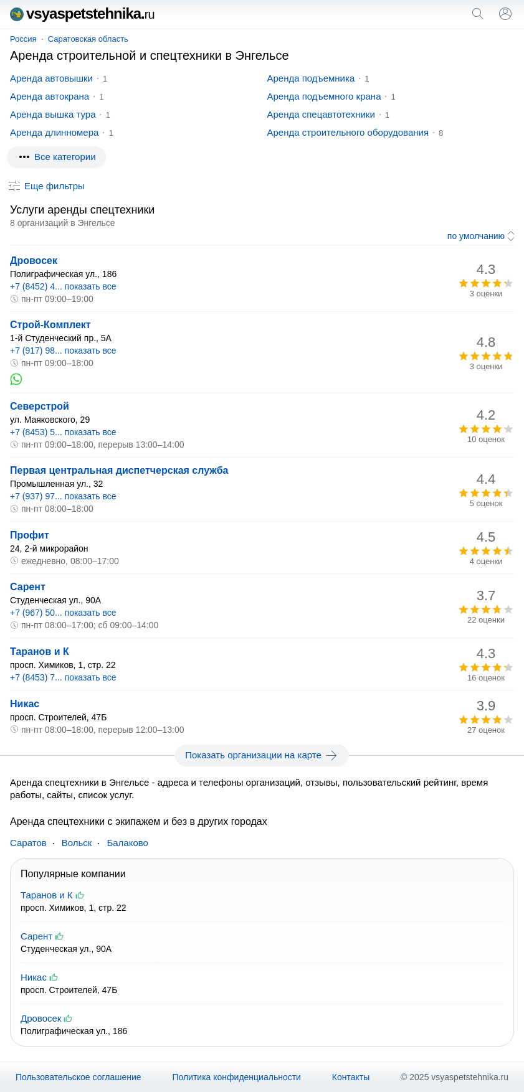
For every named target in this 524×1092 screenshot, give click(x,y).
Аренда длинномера (54, 132)
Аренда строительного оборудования (348, 132)
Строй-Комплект (50, 324)
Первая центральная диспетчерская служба (119, 470)
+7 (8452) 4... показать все (63, 286)
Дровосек (33, 260)
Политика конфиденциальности (236, 1077)
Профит (29, 535)
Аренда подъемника (311, 78)
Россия (23, 39)
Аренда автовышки (51, 78)
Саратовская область (88, 39)
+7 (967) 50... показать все (63, 613)
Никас (24, 704)
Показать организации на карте (262, 755)
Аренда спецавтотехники (321, 114)
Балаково (127, 842)
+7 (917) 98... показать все (63, 350)
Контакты (350, 1077)
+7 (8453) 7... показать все (63, 677)
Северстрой (39, 406)
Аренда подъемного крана (324, 96)
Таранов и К (39, 651)
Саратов (28, 842)
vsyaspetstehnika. (82, 13)
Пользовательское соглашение (78, 1077)
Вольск (77, 842)
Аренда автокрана (49, 96)
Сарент (27, 586)
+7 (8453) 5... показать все (63, 432)
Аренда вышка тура (52, 114)
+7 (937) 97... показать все (63, 496)
